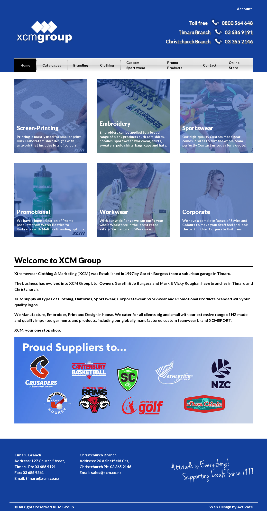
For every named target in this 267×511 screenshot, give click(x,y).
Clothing (107, 65)
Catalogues (51, 65)
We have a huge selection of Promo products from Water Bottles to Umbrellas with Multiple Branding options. (50, 200)
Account (244, 8)
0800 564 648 (237, 23)
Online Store (234, 65)
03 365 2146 (239, 41)
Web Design (220, 506)
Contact (210, 65)
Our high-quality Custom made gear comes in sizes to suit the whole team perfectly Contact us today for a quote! (216, 116)
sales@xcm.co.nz (106, 472)
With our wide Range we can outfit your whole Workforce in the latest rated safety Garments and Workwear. (133, 200)
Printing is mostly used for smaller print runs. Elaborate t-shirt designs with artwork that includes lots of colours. (50, 116)
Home (25, 65)
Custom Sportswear (135, 65)
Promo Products (174, 65)
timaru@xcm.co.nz (42, 478)
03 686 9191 (239, 32)
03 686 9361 (33, 472)
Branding (80, 65)
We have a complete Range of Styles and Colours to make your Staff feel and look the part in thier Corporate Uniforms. (216, 200)
